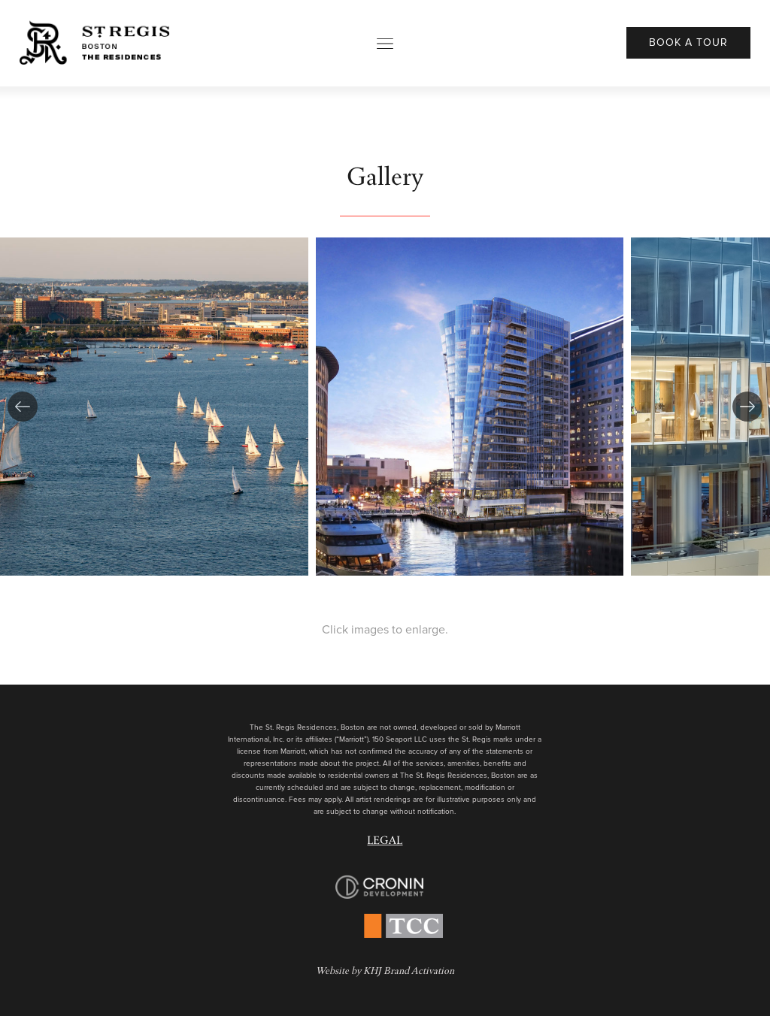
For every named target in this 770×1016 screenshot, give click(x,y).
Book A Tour (688, 43)
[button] (23, 407)
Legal (384, 842)
